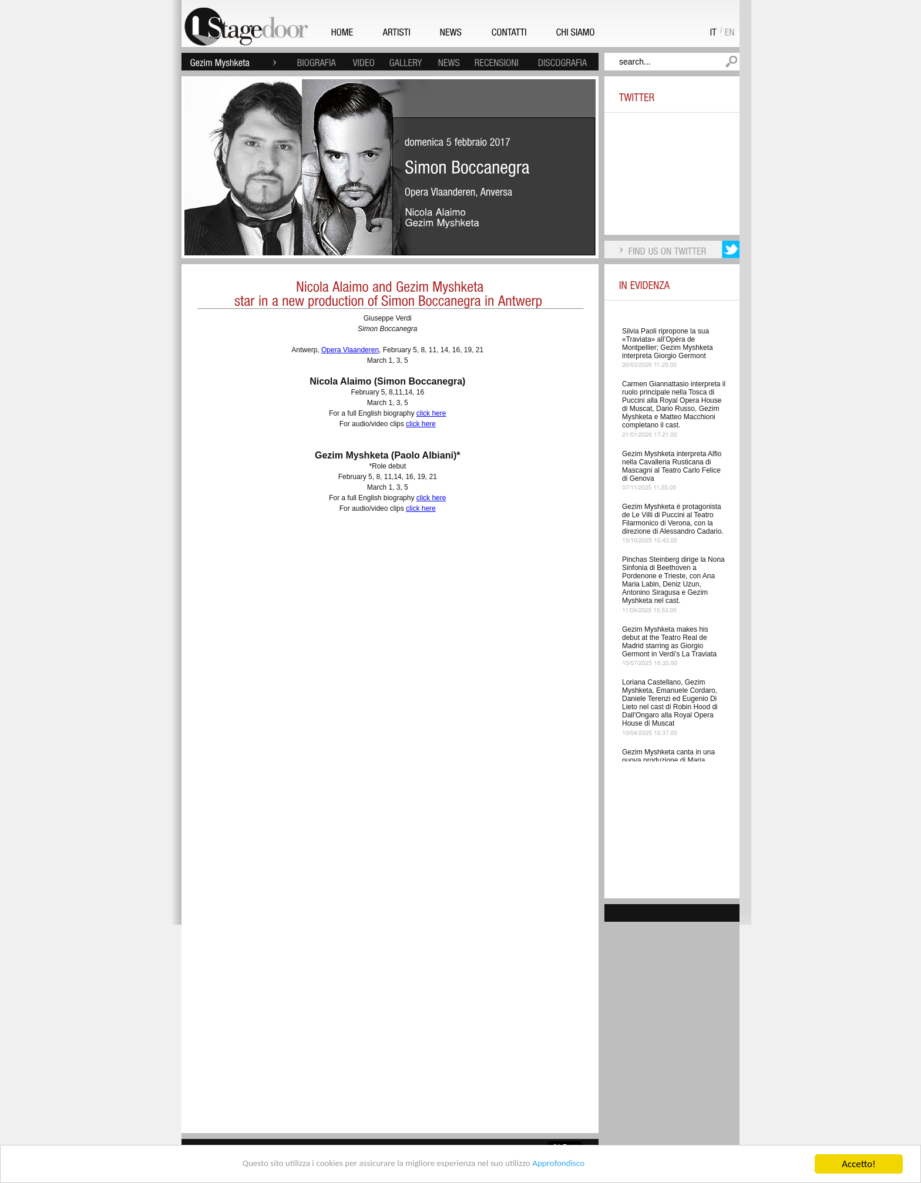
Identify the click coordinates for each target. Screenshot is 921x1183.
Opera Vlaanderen (350, 350)
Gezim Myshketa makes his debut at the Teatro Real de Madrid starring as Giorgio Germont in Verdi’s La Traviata (669, 641)
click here (431, 413)
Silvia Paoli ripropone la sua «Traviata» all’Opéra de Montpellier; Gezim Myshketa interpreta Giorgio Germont (667, 343)
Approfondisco (577, 1164)
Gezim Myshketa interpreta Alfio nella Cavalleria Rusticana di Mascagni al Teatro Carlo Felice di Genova (671, 466)
